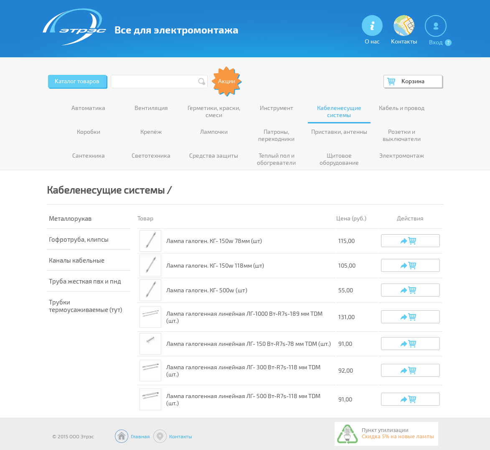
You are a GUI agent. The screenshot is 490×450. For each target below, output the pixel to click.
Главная (140, 436)
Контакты (180, 436)
